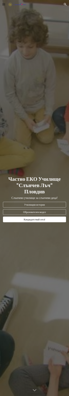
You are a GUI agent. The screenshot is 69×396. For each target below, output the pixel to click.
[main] (34, 188)
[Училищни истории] (34, 205)
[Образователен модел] (34, 212)
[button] (4, 4)
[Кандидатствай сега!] (34, 219)
